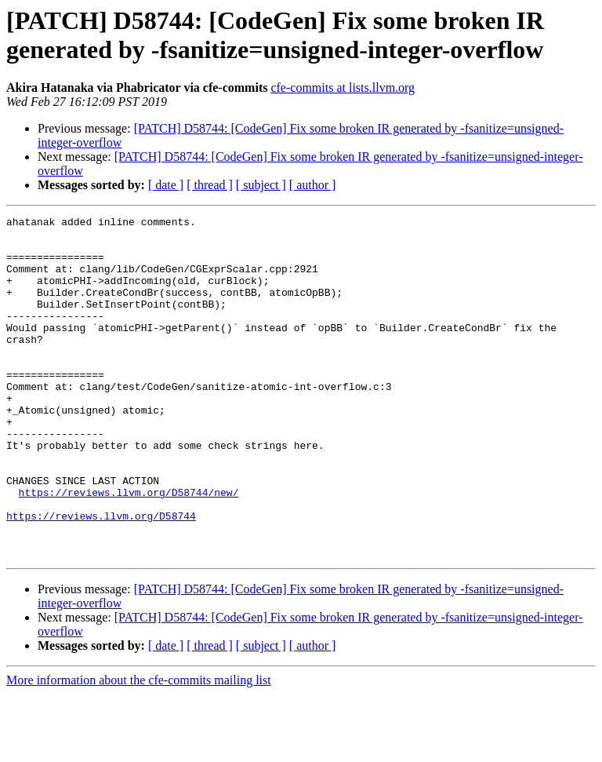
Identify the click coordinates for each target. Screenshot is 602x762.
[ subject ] (261, 184)
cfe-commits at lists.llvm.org (342, 87)
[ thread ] (210, 184)
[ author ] (312, 184)
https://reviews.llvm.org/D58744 (101, 577)
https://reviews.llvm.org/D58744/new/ (129, 548)
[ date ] (165, 184)
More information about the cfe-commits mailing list (138, 748)
